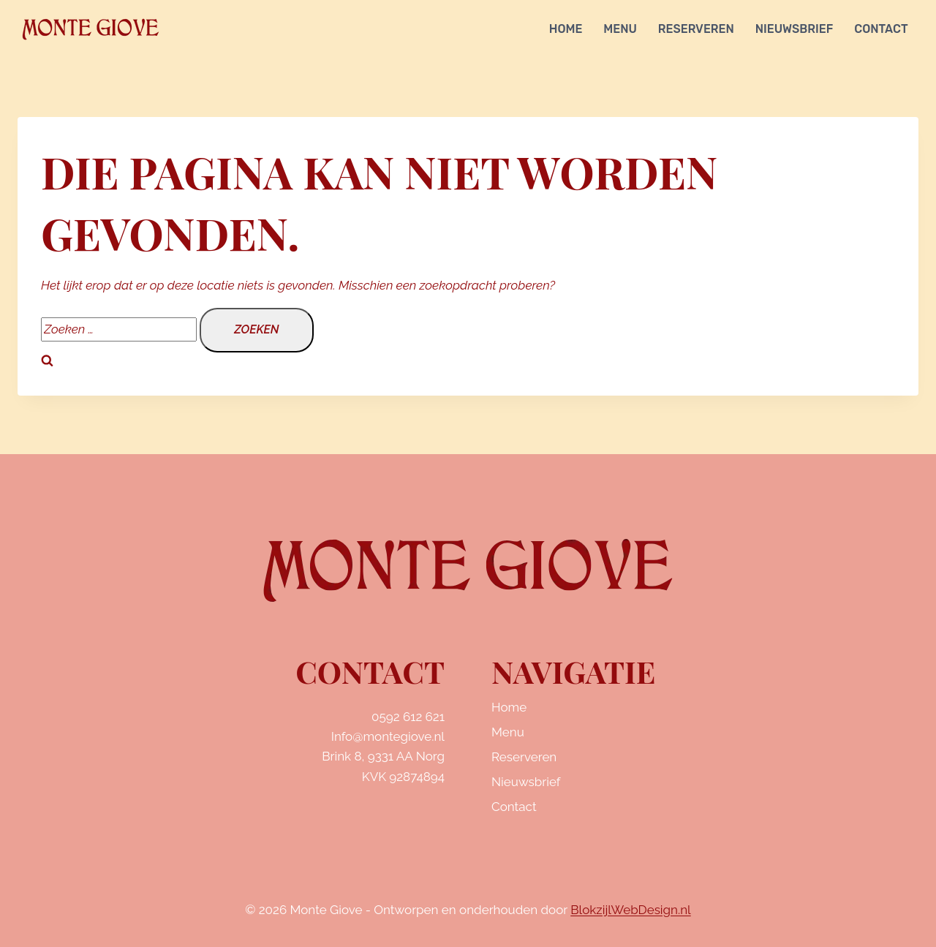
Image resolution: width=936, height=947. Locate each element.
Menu (620, 29)
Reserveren (696, 29)
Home (566, 29)
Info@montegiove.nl (388, 736)
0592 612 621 (408, 716)
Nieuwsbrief (794, 29)
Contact (880, 29)
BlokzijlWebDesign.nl (630, 909)
